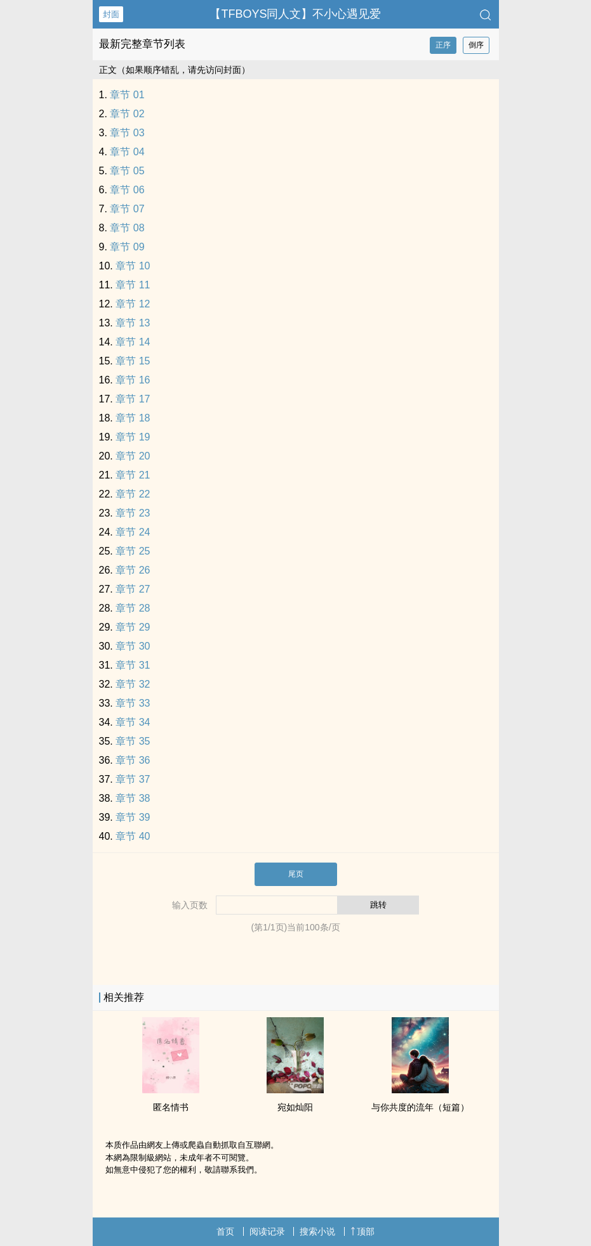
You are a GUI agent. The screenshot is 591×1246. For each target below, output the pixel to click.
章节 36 (133, 760)
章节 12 (133, 304)
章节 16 (133, 380)
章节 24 (133, 532)
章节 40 (133, 836)
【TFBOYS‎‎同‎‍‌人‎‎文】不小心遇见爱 (295, 14)
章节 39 (133, 817)
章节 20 (133, 456)
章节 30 (133, 646)
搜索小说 (317, 1231)
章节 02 (127, 113)
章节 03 (127, 132)
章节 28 (133, 608)
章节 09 (127, 246)
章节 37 (133, 779)
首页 (225, 1231)
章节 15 (133, 361)
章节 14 (133, 342)
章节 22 (133, 494)
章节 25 (133, 551)
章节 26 (133, 570)
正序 (443, 45)
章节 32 (133, 684)
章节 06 (127, 189)
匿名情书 (171, 1107)
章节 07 (127, 208)
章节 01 (127, 94)
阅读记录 (267, 1231)
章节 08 (127, 227)
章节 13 (133, 323)
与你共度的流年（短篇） (420, 1107)
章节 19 (133, 437)
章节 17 (133, 399)
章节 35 (133, 741)
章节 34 (133, 722)
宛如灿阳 (295, 1107)
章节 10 (133, 265)
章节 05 (127, 170)
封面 (111, 14)
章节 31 (133, 665)
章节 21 (133, 475)
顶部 (362, 1231)
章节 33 (133, 703)
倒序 (476, 45)
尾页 (295, 874)
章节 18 (133, 418)
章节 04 (127, 151)
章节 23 (133, 513)
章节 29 (133, 627)
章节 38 (133, 798)
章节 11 (133, 284)
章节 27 (133, 589)
